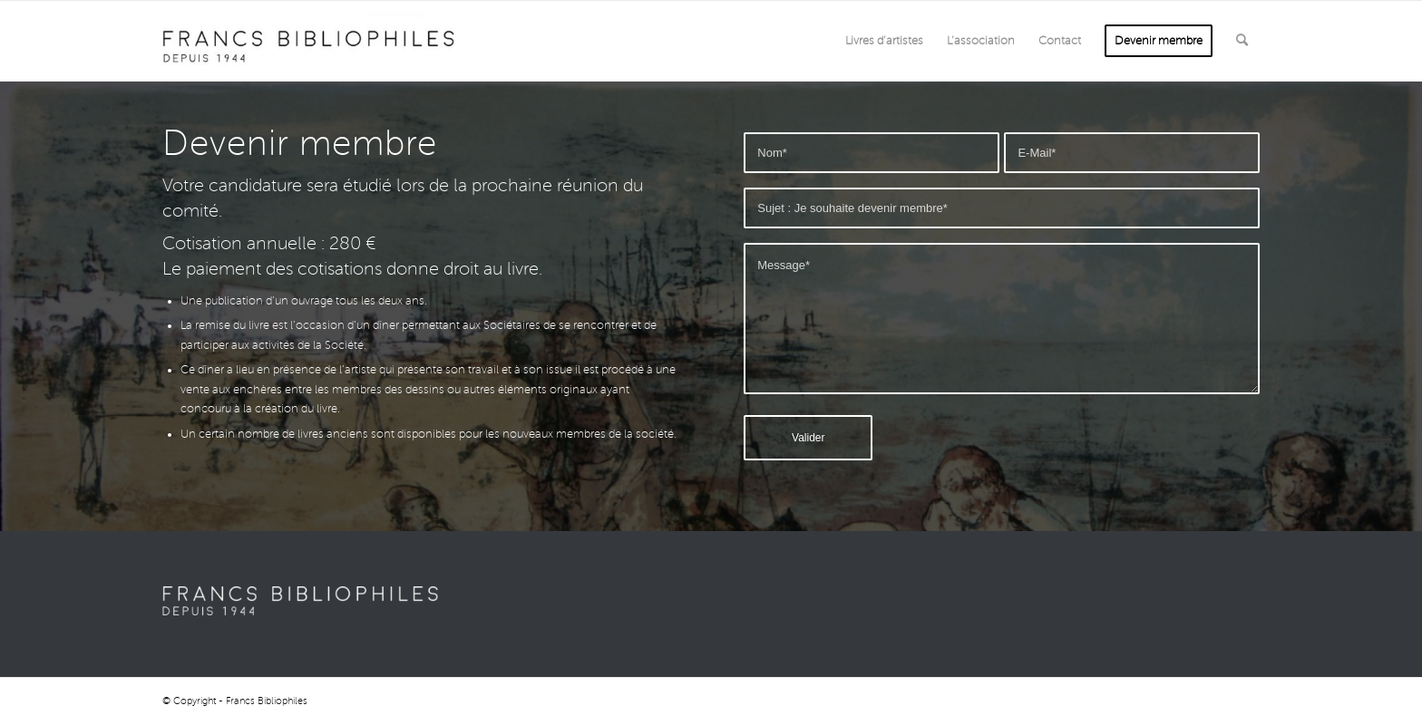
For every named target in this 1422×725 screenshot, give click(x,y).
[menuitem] (884, 41)
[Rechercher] (1242, 41)
